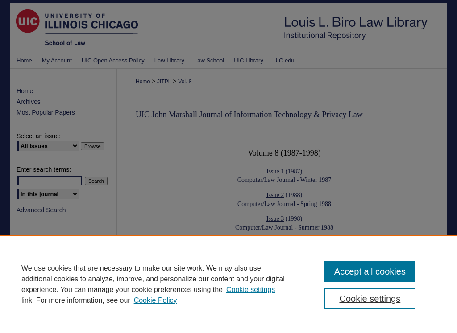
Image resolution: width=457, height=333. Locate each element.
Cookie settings (250, 289)
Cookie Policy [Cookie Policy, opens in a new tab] (155, 300)
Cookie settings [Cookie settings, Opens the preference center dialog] (369, 299)
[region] (228, 284)
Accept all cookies (370, 271)
